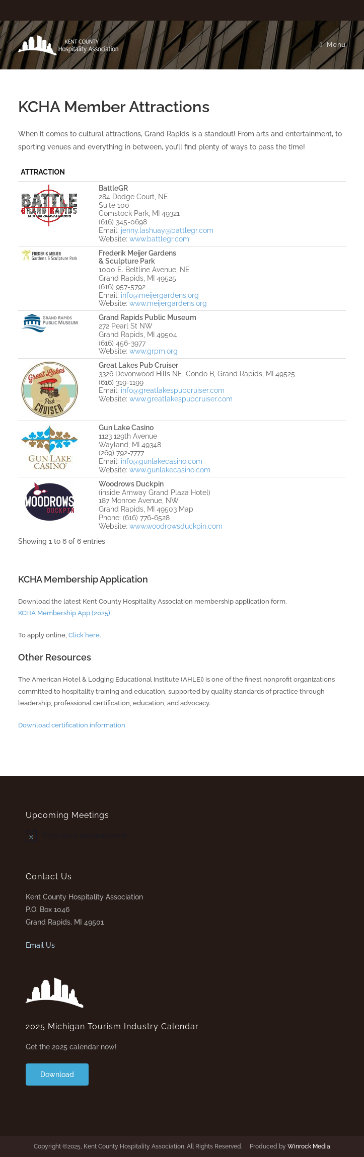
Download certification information (71, 725)
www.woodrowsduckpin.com (176, 526)
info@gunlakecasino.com (161, 461)
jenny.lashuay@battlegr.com (167, 230)
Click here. (84, 635)
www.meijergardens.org (168, 303)
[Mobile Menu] (332, 45)
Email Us (40, 945)
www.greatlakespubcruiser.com (181, 399)
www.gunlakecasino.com (169, 470)
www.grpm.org (153, 351)
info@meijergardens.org (160, 295)
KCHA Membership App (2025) (64, 613)
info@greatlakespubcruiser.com (173, 390)
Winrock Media (308, 1146)
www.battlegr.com (159, 239)
